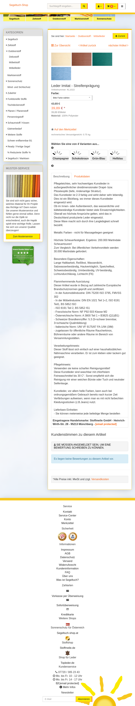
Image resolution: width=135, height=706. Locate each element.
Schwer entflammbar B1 (19, 140)
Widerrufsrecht (67, 564)
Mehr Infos (69, 687)
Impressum (67, 549)
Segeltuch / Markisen (17, 158)
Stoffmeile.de (67, 647)
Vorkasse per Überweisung (67, 596)
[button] (122, 6)
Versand (67, 561)
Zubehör (11, 93)
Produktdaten (82, 176)
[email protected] (106, 424)
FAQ (67, 572)
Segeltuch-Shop (18, 5)
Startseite (70, 36)
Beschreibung (61, 176)
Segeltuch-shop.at (67, 633)
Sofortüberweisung (67, 605)
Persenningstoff (14, 116)
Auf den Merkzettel (65, 129)
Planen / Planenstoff (17, 111)
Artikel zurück (88, 45)
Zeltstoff (37, 18)
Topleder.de (67, 662)
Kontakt (67, 511)
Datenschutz (67, 557)
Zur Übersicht (62, 45)
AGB (67, 553)
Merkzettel (67, 523)
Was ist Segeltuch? (67, 579)
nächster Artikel (117, 45)
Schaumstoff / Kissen (17, 122)
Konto (67, 519)
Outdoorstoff (59, 18)
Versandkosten (100, 479)
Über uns (67, 576)
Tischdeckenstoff (15, 105)
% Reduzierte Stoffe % (18, 152)
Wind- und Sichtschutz (18, 87)
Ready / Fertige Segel (18, 146)
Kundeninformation (67, 568)
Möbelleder (14, 68)
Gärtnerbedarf (14, 128)
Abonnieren (84, 699)
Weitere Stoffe (14, 134)
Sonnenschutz (104, 18)
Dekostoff (13, 56)
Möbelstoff (14, 62)
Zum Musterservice (23, 236)
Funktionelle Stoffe (16, 99)
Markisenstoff (82, 18)
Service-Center (67, 515)
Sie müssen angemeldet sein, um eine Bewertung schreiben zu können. (82, 446)
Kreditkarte (67, 614)
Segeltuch (14, 18)
